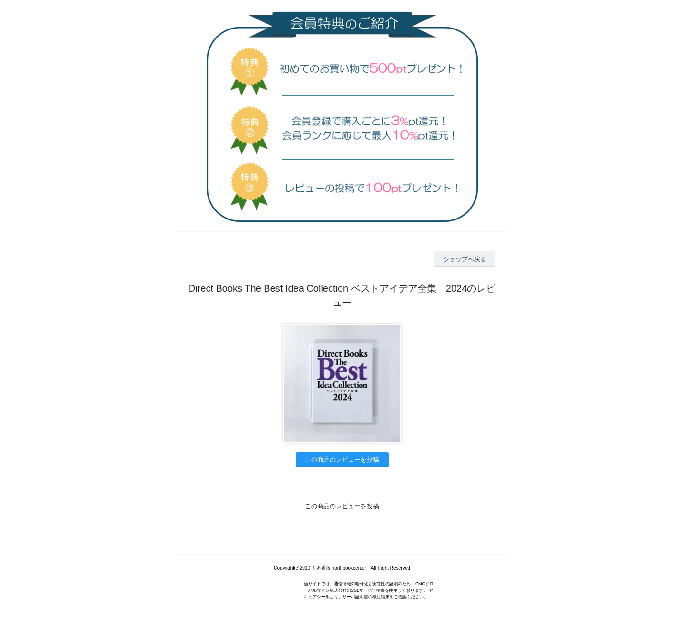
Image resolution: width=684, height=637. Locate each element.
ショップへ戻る (464, 259)
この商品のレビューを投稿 (342, 459)
